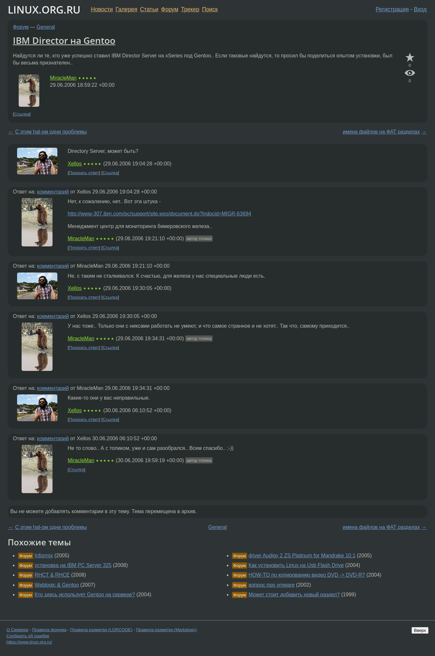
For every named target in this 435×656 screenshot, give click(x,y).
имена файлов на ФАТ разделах (381, 131)
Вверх (420, 630)
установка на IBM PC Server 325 (72, 565)
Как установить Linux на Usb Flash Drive (296, 565)
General (46, 27)
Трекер (190, 9)
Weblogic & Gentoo (56, 585)
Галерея (126, 9)
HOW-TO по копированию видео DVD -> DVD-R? (306, 575)
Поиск (210, 9)
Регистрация (392, 9)
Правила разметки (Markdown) (166, 629)
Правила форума (49, 629)
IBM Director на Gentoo (64, 40)
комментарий (53, 191)
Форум (169, 9)
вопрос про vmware (271, 585)
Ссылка (21, 114)
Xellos (75, 163)
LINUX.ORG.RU (44, 9)
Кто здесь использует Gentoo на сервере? (84, 594)
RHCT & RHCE (52, 575)
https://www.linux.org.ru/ (29, 642)
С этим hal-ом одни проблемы (51, 131)
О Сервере (17, 629)
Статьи (149, 9)
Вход (420, 9)
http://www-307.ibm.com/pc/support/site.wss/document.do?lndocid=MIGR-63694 (159, 213)
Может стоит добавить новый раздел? (294, 594)
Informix (43, 555)
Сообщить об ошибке (27, 635)
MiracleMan (63, 78)
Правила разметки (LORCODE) (101, 629)
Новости (102, 9)
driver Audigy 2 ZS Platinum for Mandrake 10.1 (301, 555)
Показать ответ (84, 172)
